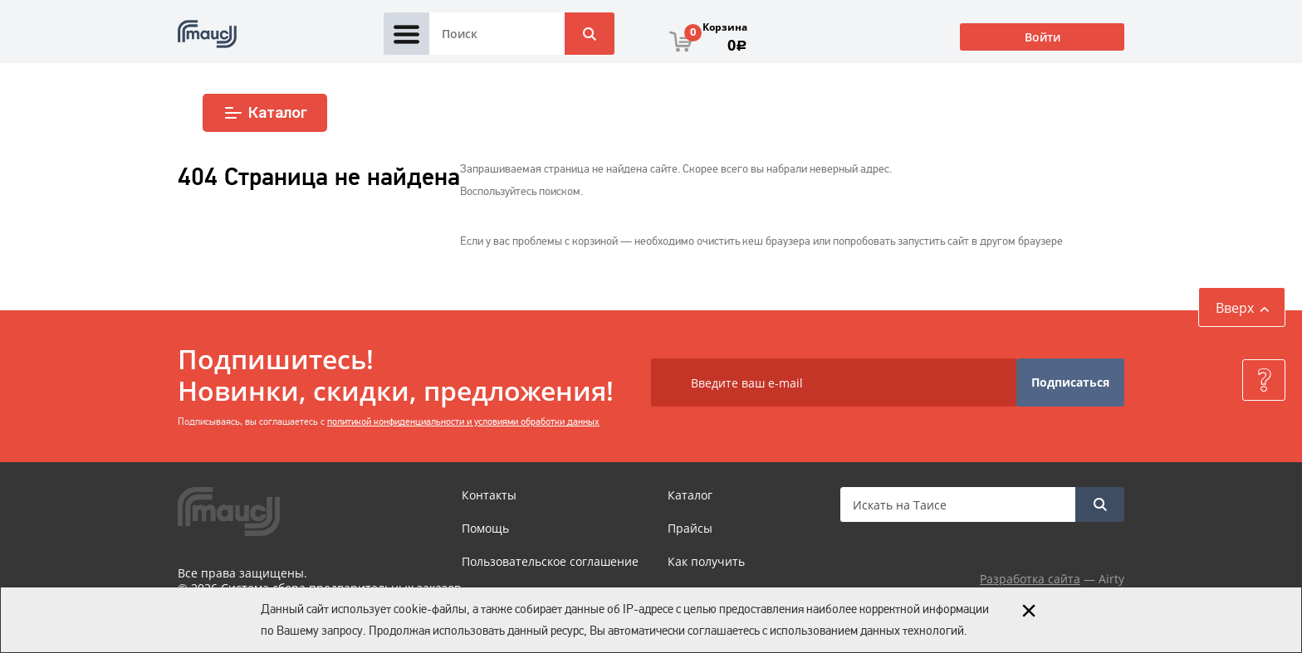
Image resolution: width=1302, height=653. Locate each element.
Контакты (489, 495)
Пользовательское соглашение (550, 561)
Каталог (265, 113)
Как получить (706, 561)
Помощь (485, 528)
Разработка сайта (1030, 579)
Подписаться (1070, 382)
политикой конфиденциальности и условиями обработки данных (463, 421)
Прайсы (690, 528)
